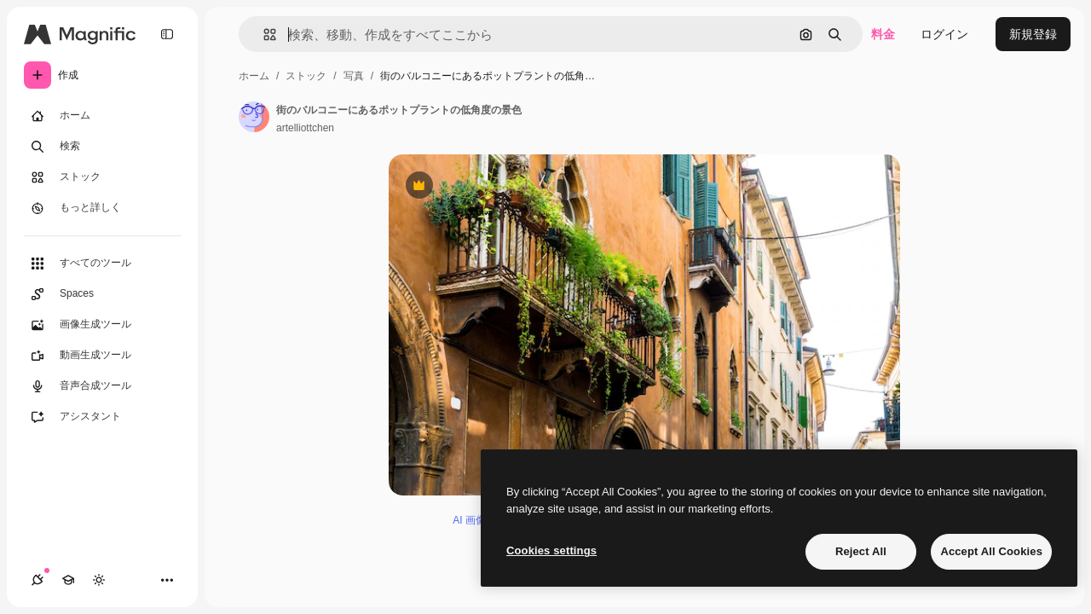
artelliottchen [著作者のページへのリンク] (305, 128)
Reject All (860, 551)
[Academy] (68, 580)
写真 (353, 76)
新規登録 (1033, 34)
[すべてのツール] (102, 263)
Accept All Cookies (991, 551)
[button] (263, 34)
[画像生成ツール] (102, 325)
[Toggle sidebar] (167, 34)
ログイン (944, 34)
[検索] (102, 146)
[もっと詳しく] (102, 208)
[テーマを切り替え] (99, 580)
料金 (883, 34)
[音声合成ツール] (102, 386)
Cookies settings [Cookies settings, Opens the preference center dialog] (551, 550)
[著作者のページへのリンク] (254, 116)
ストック (306, 76)
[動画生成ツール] (102, 355)
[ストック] (102, 177)
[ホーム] (102, 116)
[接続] (37, 580)
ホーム (254, 76)
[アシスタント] (102, 417)
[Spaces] (102, 294)
